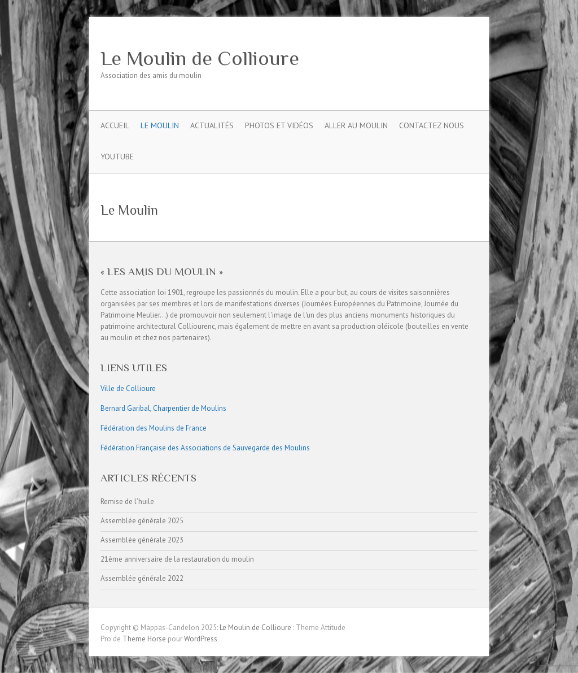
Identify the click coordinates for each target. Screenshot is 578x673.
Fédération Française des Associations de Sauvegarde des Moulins (205, 448)
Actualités (212, 125)
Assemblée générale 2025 (141, 521)
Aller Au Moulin (356, 125)
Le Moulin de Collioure (199, 58)
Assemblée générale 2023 (141, 540)
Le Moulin (160, 125)
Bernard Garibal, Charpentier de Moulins (163, 408)
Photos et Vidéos (279, 125)
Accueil (114, 125)
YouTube (117, 156)
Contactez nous (431, 125)
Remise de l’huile (127, 501)
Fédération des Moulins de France (153, 428)
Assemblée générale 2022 (141, 578)
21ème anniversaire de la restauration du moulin (177, 559)
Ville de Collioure (128, 388)
